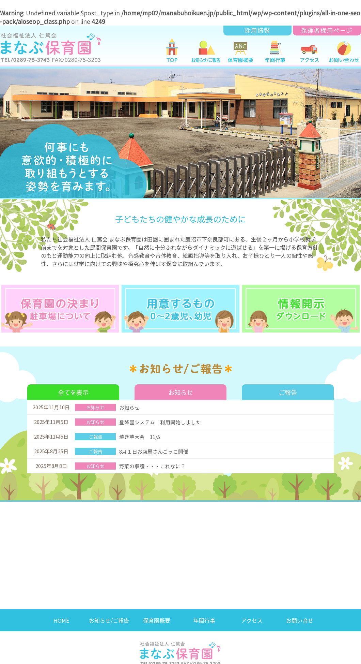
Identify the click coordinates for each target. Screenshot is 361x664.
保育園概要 (156, 616)
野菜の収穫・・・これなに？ (152, 462)
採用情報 (257, 30)
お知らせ (180, 388)
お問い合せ (299, 616)
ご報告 (288, 388)
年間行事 (204, 616)
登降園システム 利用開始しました (160, 418)
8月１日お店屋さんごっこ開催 (153, 447)
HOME (61, 616)
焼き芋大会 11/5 (142, 433)
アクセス (252, 616)
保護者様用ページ (327, 30)
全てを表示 (73, 388)
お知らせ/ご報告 (109, 616)
